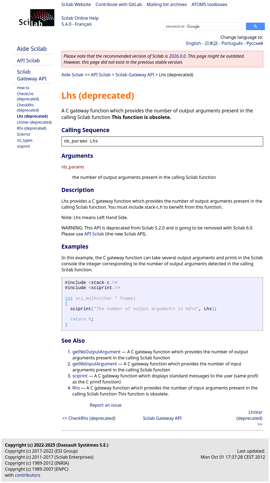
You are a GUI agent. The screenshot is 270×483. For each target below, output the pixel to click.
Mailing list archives (167, 4)
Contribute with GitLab (119, 4)
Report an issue (105, 405)
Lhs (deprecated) (32, 116)
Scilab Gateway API (31, 75)
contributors (27, 475)
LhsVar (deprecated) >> (249, 418)
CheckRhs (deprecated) (28, 107)
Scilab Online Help (80, 18)
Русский (255, 43)
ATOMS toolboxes (209, 4)
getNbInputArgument (94, 364)
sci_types (24, 140)
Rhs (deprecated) (31, 128)
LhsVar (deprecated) (34, 122)
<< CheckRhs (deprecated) (88, 418)
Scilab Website (76, 4)
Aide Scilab (32, 49)
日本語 (211, 43)
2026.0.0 (177, 56)
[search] (202, 26)
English (193, 43)
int (69, 298)
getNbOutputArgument (96, 352)
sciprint (23, 146)
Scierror (24, 134)
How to (23, 87)
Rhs (76, 388)
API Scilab (28, 60)
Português (232, 43)
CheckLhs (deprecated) (28, 96)
